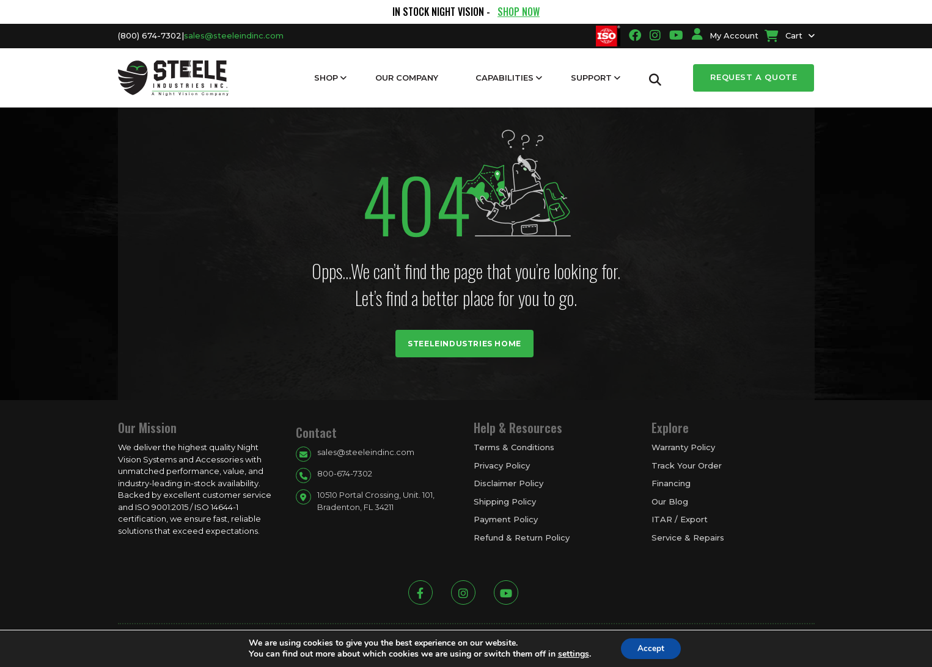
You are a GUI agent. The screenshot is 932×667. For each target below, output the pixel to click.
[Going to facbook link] (635, 35)
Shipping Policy (505, 501)
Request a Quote (753, 77)
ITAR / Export (679, 519)
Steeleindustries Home (464, 343)
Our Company (406, 77)
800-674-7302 (344, 473)
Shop (326, 77)
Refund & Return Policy (522, 537)
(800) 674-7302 (150, 35)
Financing (671, 483)
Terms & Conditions (514, 447)
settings (571, 653)
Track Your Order (686, 465)
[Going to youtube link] (676, 35)
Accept (650, 648)
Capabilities (504, 77)
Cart (783, 35)
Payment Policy (506, 519)
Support (591, 77)
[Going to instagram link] (655, 35)
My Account (725, 35)
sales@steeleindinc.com (234, 35)
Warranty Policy (683, 447)
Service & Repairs (687, 537)
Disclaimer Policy (508, 483)
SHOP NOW (518, 11)
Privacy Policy (502, 465)
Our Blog (669, 501)
